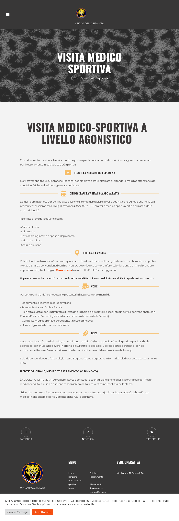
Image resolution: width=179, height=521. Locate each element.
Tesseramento (97, 477)
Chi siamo (94, 473)
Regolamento (96, 488)
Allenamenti (96, 485)
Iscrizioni (72, 477)
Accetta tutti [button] (42, 512)
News (71, 488)
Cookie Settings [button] (17, 512)
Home (75, 78)
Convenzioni (64, 270)
